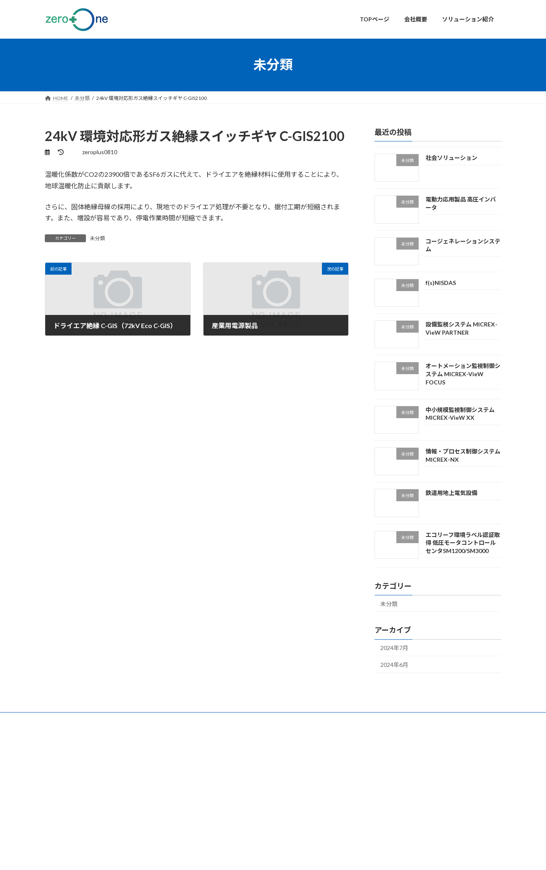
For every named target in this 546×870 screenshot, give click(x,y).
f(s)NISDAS (441, 282)
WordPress (237, 856)
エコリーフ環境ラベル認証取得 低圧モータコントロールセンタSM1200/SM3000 (463, 542)
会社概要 (216, 782)
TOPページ (218, 768)
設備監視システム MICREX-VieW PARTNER (411, 814)
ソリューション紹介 (228, 797)
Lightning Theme (273, 856)
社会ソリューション (451, 157)
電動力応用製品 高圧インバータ (400, 782)
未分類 (97, 238)
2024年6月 (394, 664)
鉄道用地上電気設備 (451, 492)
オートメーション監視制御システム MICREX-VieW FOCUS (463, 373)
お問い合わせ (67, 720)
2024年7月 (394, 647)
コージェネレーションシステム (399, 793)
